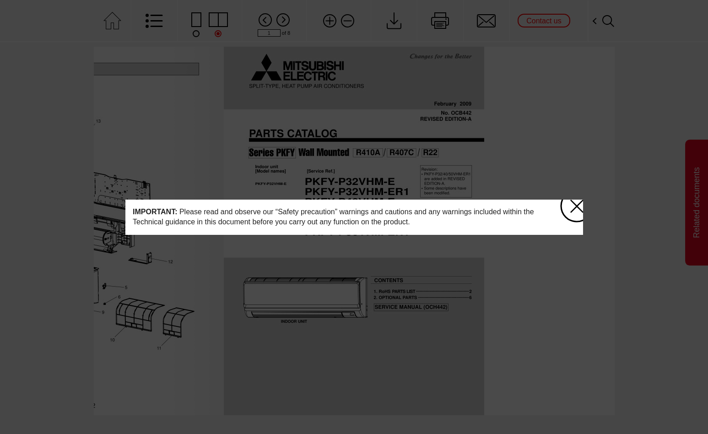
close (572, 202)
